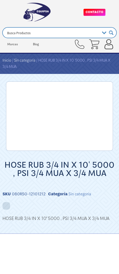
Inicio (7, 60)
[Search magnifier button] (111, 32)
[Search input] (52, 32)
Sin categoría (24, 60)
